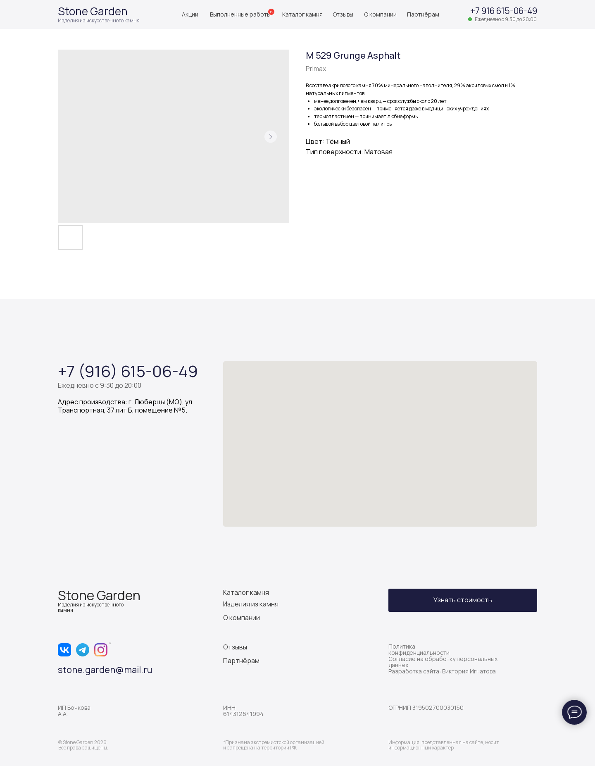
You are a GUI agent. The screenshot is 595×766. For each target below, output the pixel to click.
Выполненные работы (240, 14)
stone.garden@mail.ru (105, 669)
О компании (380, 14)
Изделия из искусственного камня (99, 20)
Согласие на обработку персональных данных (442, 662)
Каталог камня (302, 14)
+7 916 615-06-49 (503, 11)
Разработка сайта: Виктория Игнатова (442, 671)
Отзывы (343, 14)
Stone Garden (93, 11)
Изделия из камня (250, 604)
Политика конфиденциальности (419, 649)
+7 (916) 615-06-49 (128, 371)
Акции (190, 14)
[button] (462, 600)
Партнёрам (423, 14)
